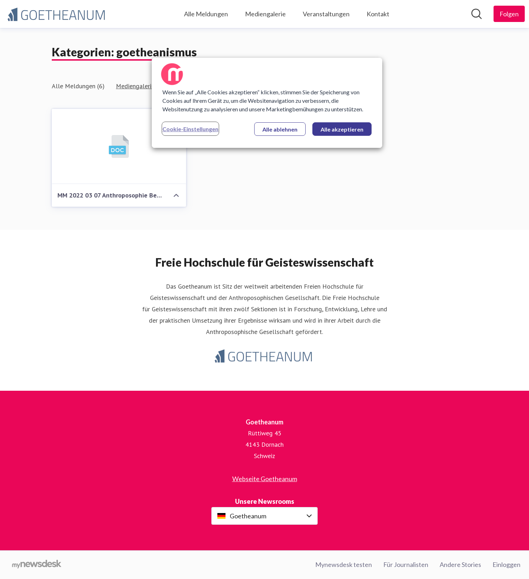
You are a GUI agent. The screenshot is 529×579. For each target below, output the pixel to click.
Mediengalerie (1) (140, 86)
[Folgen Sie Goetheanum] (509, 14)
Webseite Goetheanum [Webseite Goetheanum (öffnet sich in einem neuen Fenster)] (264, 479)
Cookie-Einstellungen (190, 129)
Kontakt (378, 14)
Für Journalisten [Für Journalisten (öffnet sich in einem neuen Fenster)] (405, 564)
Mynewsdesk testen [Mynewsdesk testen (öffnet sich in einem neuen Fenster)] (343, 564)
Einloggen (506, 564)
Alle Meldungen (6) (78, 86)
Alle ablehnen (279, 129)
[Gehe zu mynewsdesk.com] (37, 564)
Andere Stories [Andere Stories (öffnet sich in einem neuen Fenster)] (460, 564)
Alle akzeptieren (342, 129)
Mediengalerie (265, 14)
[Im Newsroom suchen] (476, 14)
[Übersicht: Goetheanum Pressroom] (57, 14)
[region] (267, 103)
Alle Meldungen (206, 14)
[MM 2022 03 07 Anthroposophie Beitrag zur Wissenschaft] (119, 146)
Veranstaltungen (326, 14)
